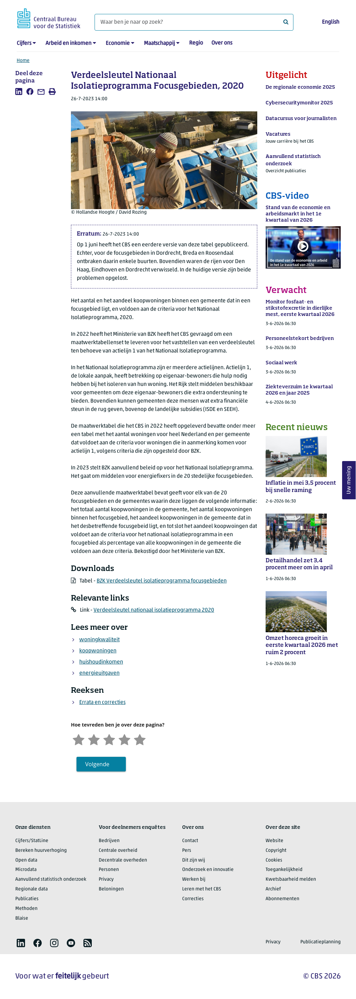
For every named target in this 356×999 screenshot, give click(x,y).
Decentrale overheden (123, 860)
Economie (118, 43)
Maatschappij (159, 43)
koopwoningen (97, 651)
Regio (196, 43)
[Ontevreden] (94, 739)
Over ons (221, 43)
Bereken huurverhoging (41, 850)
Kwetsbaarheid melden (291, 879)
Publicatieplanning (320, 942)
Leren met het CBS (201, 889)
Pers (186, 850)
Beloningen (111, 889)
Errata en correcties (102, 702)
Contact (190, 841)
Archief (273, 889)
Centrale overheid (118, 850)
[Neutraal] (109, 739)
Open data (26, 860)
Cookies (274, 860)
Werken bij (193, 879)
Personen (109, 869)
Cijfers (24, 43)
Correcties (193, 899)
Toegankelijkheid (284, 869)
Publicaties (27, 899)
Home (23, 60)
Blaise (21, 918)
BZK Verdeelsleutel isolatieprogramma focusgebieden (162, 581)
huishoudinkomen (101, 662)
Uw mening (349, 480)
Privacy (106, 879)
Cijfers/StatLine (31, 841)
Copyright (276, 850)
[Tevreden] (124, 739)
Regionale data (31, 889)
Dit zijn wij (193, 860)
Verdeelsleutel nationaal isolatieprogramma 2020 (154, 610)
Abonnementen (282, 899)
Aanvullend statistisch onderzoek (50, 879)
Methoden (26, 908)
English (330, 22)
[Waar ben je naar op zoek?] (194, 22)
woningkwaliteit (99, 640)
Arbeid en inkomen (68, 43)
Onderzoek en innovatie (208, 869)
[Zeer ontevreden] (78, 739)
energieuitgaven (99, 673)
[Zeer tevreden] (139, 739)
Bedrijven (109, 841)
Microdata (26, 869)
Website (274, 841)
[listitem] (19, 91)
